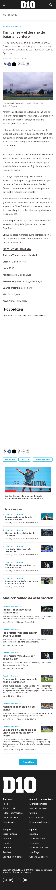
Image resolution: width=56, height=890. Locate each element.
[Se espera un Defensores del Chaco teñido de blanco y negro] (47, 729)
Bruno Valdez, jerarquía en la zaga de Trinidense (20, 680)
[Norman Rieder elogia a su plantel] (47, 706)
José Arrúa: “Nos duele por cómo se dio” (19, 657)
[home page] (28, 4)
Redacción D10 (32, 523)
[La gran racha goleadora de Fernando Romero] (47, 516)
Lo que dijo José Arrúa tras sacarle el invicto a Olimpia (21, 582)
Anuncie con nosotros (41, 799)
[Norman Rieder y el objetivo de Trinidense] (47, 532)
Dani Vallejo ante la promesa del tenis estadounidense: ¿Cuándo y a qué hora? (24, 497)
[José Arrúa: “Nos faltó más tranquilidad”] (47, 548)
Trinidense (10, 459)
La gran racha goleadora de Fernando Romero (18, 518)
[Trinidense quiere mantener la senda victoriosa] (47, 564)
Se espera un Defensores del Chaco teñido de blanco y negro (20, 732)
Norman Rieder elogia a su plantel (19, 708)
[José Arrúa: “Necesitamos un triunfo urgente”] (47, 632)
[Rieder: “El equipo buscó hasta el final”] (47, 609)
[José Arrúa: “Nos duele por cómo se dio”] (47, 655)
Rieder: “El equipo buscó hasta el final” (17, 611)
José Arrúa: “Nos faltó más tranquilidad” (18, 550)
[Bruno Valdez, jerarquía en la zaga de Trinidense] (47, 678)
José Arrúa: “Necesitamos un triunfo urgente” (20, 634)
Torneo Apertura (42, 459)
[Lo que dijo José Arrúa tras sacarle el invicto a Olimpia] (47, 580)
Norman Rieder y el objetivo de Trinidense (20, 534)
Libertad (25, 459)
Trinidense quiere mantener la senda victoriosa (20, 566)
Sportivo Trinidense (12, 26)
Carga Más (28, 762)
